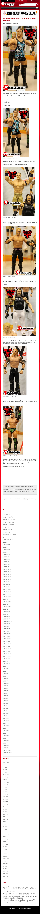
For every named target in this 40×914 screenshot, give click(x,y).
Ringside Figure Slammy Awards (9, 534)
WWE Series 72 (6, 705)
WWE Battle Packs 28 (7, 541)
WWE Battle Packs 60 (7, 581)
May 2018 (5, 789)
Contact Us (14, 909)
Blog (36, 909)
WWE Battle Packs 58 (7, 577)
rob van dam (15, 489)
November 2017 (6, 799)
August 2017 (5, 804)
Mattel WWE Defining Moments (9, 519)
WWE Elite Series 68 (7, 655)
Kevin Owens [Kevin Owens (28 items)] (21, 889)
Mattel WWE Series (6, 527)
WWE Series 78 (6, 715)
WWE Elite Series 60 (7, 641)
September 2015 (6, 843)
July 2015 (5, 846)
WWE (10, 491)
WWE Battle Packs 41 (7, 559)
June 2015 (5, 848)
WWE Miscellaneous (7, 660)
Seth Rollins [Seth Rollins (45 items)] (25, 894)
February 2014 (6, 871)
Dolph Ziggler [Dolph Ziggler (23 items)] (27, 888)
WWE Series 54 (6, 686)
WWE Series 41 (6, 670)
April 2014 (5, 868)
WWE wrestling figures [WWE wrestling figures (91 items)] (24, 902)
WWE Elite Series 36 (7, 601)
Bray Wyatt (27, 486)
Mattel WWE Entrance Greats (8, 522)
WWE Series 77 (6, 713)
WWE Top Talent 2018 (7, 748)
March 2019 (5, 772)
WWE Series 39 (15, 491)
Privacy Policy (28, 909)
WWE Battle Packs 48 (7, 564)
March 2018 (5, 792)
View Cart (21, 0)
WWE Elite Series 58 (7, 638)
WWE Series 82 (6, 722)
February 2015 (6, 854)
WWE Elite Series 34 (7, 598)
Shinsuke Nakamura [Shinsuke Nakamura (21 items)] (6, 896)
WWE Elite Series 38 (7, 604)
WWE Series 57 (6, 691)
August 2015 (5, 844)
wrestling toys (6, 491)
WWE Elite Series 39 (7, 606)
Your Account (7, 0)
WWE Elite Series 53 (7, 631)
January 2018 (5, 796)
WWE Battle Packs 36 (7, 554)
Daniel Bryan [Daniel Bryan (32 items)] (15, 888)
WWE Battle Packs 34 (7, 551)
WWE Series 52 (6, 683)
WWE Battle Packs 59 (7, 579)
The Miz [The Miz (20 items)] (13, 896)
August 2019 (5, 764)
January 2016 (5, 836)
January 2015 (5, 856)
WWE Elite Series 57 (7, 636)
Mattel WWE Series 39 (7, 489)
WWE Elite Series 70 (7, 658)
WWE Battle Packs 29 (7, 542)
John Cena (11, 487)
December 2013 (6, 874)
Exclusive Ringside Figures (8, 515)
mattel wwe (25, 487)
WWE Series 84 (6, 725)
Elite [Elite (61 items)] (31, 888)
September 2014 (6, 861)
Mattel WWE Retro (6, 526)
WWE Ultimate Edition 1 (7, 750)
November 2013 (6, 876)
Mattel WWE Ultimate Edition (8, 531)
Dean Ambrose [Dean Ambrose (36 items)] (21, 888)
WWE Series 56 (6, 690)
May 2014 (5, 866)
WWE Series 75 (6, 710)
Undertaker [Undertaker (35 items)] (27, 896)
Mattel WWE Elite (6, 521)
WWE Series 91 (6, 735)
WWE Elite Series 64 (7, 648)
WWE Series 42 (6, 671)
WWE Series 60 (6, 696)
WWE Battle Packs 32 (7, 547)
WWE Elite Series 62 (7, 644)
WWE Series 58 (6, 693)
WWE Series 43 (6, 673)
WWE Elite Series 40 (7, 608)
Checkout (33, 0)
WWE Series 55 (6, 688)
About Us (8, 909)
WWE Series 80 (6, 718)
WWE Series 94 (6, 740)
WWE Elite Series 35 (7, 599)
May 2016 (5, 829)
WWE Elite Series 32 (7, 594)
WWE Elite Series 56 (7, 634)
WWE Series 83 (6, 723)
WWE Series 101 (6, 665)
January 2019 (5, 776)
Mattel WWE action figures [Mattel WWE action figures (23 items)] (20, 891)
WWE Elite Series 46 (7, 618)
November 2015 (6, 839)
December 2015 (6, 838)
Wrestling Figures (16, 486)
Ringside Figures (14, 23)
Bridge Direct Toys (6, 514)
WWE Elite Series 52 (7, 629)
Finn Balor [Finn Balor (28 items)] (35, 888)
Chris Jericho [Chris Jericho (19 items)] (10, 888)
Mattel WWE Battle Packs (8, 517)
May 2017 (5, 809)
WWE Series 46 (6, 678)
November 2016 (6, 819)
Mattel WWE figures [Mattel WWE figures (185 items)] (10, 893)
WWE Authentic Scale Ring (8, 539)
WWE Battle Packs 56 (7, 574)
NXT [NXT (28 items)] (29, 893)
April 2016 (5, 831)
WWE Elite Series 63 (7, 646)
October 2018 (5, 781)
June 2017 (5, 807)
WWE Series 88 (6, 730)
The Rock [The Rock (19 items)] (16, 896)
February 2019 (6, 774)
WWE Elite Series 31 (7, 593)
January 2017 (5, 816)
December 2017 (6, 797)
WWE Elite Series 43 (7, 613)
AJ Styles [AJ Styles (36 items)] (16, 887)
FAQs (33, 909)
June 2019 (5, 767)
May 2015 (5, 849)
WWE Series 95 (6, 742)
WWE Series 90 (6, 733)
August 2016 (5, 824)
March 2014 (5, 869)
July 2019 (5, 766)
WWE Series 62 (6, 700)
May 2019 (5, 769)
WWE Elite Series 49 (7, 624)
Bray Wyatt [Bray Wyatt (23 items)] (31, 887)
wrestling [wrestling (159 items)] (33, 896)
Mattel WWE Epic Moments (8, 524)
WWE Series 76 (6, 712)
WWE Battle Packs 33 (7, 549)
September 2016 (6, 823)
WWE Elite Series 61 (7, 643)
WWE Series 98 (6, 745)
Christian (32, 486)
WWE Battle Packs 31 (7, 546)
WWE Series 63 (6, 701)
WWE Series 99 (6, 747)
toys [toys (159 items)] (19, 896)
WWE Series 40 (6, 668)
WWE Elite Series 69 (7, 656)
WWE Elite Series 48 (7, 623)
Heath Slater (5, 487)
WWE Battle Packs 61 (7, 583)
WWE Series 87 (6, 728)
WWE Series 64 (6, 703)
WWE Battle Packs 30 (7, 544)
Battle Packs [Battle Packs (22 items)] (20, 887)
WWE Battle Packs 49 (7, 566)
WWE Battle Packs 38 (7, 556)
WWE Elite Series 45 (7, 616)
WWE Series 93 (6, 738)
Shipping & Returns (20, 909)
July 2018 (5, 786)
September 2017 (6, 802)
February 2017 (6, 814)
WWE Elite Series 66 (7, 651)
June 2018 (5, 787)
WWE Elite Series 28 (7, 588)
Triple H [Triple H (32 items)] (23, 896)
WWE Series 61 (6, 698)
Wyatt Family (21, 491)
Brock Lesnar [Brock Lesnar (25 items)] (5, 888)
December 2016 (6, 817)
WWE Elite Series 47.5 (7, 621)
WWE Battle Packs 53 (7, 571)
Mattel (21, 487)
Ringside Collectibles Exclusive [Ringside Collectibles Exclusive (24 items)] (8, 894)
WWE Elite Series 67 (7, 653)
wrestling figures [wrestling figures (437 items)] (10, 900)
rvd (19, 489)
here (23, 466)
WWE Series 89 (6, 732)
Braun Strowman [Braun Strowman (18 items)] (25, 887)
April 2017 (5, 811)
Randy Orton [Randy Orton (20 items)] (32, 893)
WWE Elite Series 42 (7, 611)
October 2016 (5, 821)
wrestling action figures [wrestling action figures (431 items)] (13, 898)
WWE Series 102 (6, 666)
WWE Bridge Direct (6, 584)
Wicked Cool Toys (6, 536)
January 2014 (5, 873)
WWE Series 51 (6, 681)
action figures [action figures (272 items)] (8, 887)
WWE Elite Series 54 (7, 633)
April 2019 (5, 771)
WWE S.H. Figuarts (6, 661)
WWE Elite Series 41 (7, 609)
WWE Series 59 (6, 695)
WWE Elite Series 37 (7, 603)
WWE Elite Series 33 (7, 596)
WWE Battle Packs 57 (7, 576)
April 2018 (5, 791)
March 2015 (5, 853)
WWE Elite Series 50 (7, 626)
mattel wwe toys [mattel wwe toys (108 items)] (23, 893)
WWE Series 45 (6, 676)
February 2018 (6, 794)
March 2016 (5, 833)
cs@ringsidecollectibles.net (26, 908)
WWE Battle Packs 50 (7, 567)
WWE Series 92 (6, 737)
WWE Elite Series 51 (7, 628)
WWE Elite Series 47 (7, 619)
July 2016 (5, 826)
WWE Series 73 (6, 706)
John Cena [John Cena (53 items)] (13, 890)
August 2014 (5, 863)
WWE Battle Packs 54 (7, 572)
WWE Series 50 (6, 680)
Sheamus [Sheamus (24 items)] (30, 894)
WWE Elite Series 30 (7, 591)
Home (4, 909)
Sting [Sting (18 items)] (11, 896)
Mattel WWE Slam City (7, 529)
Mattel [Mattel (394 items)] (5, 891)
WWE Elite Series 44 (7, 614)
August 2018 (5, 784)
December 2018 (6, 777)
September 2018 (6, 782)
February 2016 (6, 834)
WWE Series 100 (6, 663)
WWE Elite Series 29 (7, 589)
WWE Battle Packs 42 (7, 561)
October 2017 (5, 801)
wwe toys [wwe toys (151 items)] (14, 902)
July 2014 (5, 864)
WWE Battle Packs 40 (7, 557)
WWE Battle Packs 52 (7, 569)
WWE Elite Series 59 (7, 639)
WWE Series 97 (6, 743)
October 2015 (5, 841)
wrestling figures (33, 489)
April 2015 (5, 851)
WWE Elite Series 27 (7, 586)
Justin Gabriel (16, 487)
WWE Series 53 (6, 685)
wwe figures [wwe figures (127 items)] (7, 902)
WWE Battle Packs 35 (7, 552)
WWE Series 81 (6, 720)
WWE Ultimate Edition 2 (7, 752)
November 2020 (6, 762)
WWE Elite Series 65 (7, 650)
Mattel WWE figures (32, 487)
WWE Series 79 (6, 717)
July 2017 (5, 806)
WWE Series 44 (6, 675)
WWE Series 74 (6, 708)
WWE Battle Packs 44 (7, 562)
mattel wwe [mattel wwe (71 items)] (11, 891)
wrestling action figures (24, 489)
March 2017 (5, 812)
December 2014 (6, 858)
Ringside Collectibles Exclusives (9, 532)
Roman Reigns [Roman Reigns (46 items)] (18, 894)
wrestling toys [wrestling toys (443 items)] (23, 900)
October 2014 (5, 859)
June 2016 (5, 828)
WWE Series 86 (6, 727)
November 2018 (6, 779)
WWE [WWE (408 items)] (32, 900)
